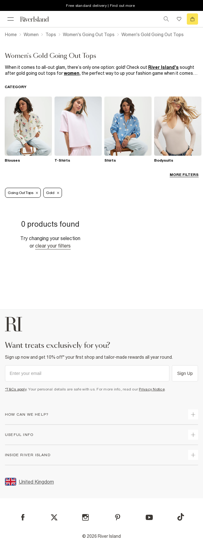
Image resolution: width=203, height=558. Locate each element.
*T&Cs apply (15, 389)
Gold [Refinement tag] (52, 193)
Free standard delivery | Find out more (100, 5)
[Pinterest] (117, 517)
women (71, 73)
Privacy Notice (152, 389)
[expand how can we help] (193, 414)
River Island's (163, 67)
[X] (54, 517)
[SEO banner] (101, 70)
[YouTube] (149, 517)
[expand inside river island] (193, 455)
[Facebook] (23, 517)
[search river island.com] (166, 19)
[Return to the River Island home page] (38, 19)
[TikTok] (180, 517)
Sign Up (185, 373)
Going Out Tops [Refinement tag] (23, 193)
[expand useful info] (193, 435)
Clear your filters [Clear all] (53, 245)
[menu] (10, 19)
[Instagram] (85, 517)
